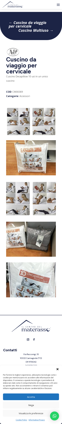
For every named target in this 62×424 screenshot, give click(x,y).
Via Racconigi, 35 (31, 354)
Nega (31, 405)
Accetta (31, 396)
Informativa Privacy (37, 420)
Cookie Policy (21, 420)
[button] (57, 369)
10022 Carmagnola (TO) (31, 358)
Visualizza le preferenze (31, 413)
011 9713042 (31, 362)
